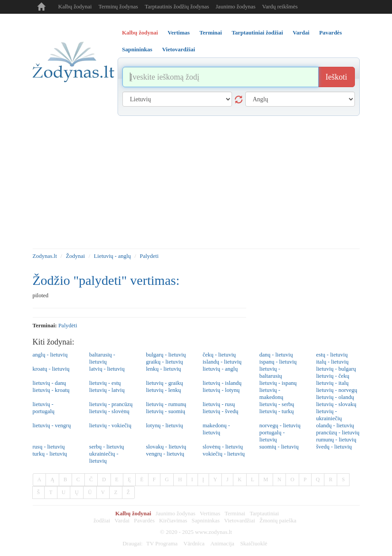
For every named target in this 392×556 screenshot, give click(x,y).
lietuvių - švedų (220, 411)
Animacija (222, 543)
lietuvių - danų (49, 383)
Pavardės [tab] (330, 32)
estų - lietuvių (332, 354)
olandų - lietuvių (335, 425)
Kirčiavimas (173, 520)
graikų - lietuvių (164, 361)
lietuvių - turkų (276, 411)
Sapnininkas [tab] (137, 49)
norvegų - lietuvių (280, 425)
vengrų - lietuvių (165, 453)
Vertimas (210, 513)
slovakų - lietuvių (166, 446)
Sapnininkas (206, 520)
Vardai (121, 520)
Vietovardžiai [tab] (178, 49)
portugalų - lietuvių (272, 436)
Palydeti (149, 256)
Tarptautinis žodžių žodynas (177, 6)
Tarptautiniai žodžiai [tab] (257, 32)
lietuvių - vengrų (52, 425)
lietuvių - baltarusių (270, 372)
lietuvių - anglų (219, 368)
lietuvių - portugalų (44, 407)
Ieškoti (336, 77)
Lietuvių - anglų (112, 256)
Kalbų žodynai (75, 6)
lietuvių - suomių (165, 411)
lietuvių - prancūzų (111, 404)
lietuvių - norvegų (336, 390)
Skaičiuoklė (253, 543)
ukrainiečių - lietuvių (103, 457)
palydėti (67, 325)
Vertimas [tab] (178, 32)
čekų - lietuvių (219, 354)
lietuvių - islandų (221, 383)
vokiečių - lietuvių (223, 453)
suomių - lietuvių (279, 446)
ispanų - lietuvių (278, 361)
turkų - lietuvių (50, 453)
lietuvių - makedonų (271, 393)
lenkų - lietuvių (163, 368)
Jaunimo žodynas (235, 6)
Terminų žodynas (118, 6)
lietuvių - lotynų (221, 390)
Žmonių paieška (277, 520)
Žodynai (75, 256)
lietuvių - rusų (218, 404)
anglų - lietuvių (50, 354)
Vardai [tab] (301, 32)
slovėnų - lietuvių (222, 446)
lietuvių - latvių (107, 390)
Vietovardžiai (239, 520)
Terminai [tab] (210, 32)
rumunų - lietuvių (336, 439)
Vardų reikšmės (280, 6)
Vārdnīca (194, 543)
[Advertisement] (196, 182)
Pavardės (144, 520)
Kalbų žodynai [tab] (140, 32)
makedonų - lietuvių (216, 429)
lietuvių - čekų (332, 375)
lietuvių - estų (105, 383)
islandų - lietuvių (221, 361)
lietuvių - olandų (335, 397)
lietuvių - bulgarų (336, 368)
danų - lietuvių (276, 354)
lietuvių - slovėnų (109, 411)
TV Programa (162, 543)
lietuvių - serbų (276, 404)
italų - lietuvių (332, 361)
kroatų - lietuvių (51, 368)
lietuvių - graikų (164, 383)
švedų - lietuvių (334, 446)
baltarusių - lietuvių (102, 358)
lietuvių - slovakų (336, 404)
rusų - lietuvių (49, 446)
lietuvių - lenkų (163, 390)
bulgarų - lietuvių (166, 354)
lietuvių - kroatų (51, 390)
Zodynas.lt (45, 256)
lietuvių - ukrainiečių (329, 415)
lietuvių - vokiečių (110, 425)
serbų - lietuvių (106, 446)
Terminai (235, 513)
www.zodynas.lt (213, 532)
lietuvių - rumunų (166, 404)
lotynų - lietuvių (164, 425)
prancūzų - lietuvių (337, 432)
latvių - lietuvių (107, 368)
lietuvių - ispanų (278, 383)
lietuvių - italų (332, 383)
